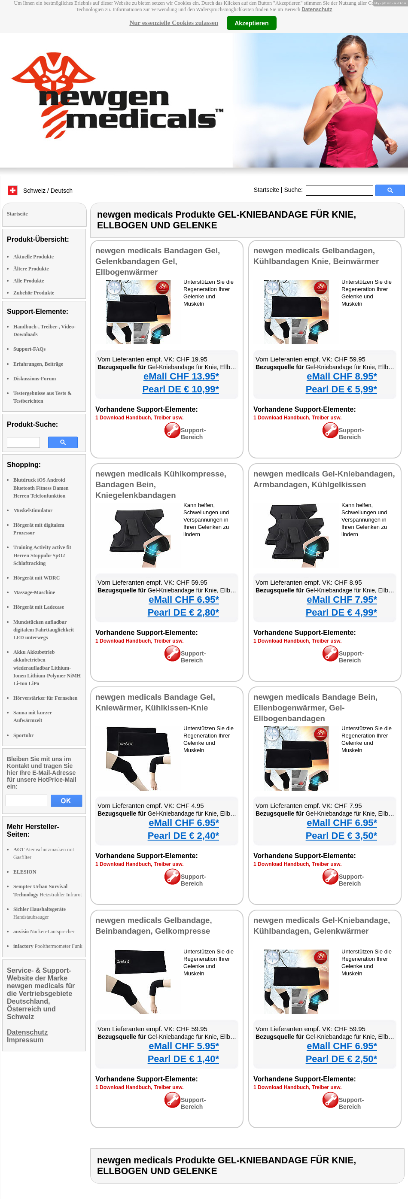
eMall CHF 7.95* (342, 599)
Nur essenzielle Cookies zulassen (173, 22)
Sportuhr (23, 735)
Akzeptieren (251, 22)
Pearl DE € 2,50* (341, 1058)
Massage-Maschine (34, 592)
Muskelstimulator (32, 510)
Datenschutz (316, 9)
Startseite (266, 189)
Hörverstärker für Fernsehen (45, 698)
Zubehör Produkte (33, 293)
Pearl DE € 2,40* (183, 835)
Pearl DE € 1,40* (183, 1058)
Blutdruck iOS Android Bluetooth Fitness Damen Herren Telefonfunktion (41, 487)
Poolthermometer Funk (47, 946)
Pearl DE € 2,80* (183, 612)
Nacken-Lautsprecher (43, 932)
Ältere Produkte (31, 269)
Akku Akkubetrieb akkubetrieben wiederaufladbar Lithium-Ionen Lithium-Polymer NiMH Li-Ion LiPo (47, 667)
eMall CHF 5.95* (184, 1046)
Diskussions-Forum (34, 379)
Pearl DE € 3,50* (341, 835)
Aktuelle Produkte (33, 257)
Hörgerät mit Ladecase (38, 607)
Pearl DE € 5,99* (341, 389)
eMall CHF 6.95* (184, 599)
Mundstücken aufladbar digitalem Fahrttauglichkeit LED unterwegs (43, 629)
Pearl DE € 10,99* (180, 389)
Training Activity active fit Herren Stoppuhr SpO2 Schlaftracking (42, 555)
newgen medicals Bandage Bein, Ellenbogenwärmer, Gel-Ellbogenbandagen (315, 707)
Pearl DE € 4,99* (341, 612)
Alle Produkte (28, 281)
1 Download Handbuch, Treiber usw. (139, 418)
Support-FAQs (29, 349)
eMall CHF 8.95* (342, 376)
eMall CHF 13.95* (181, 376)
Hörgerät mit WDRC (36, 578)
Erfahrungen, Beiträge (38, 364)
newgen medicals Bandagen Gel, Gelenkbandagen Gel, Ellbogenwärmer (157, 261)
